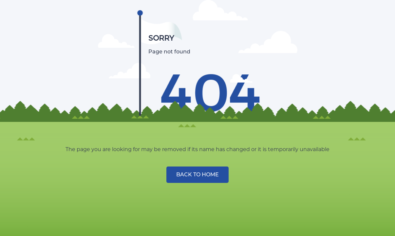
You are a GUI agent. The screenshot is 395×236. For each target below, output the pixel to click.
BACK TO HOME (197, 174)
